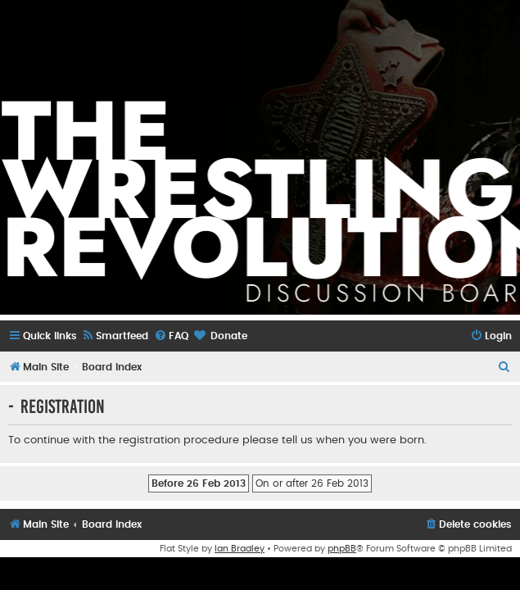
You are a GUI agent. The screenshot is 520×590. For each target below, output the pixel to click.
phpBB (342, 548)
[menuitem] (114, 336)
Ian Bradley (240, 548)
